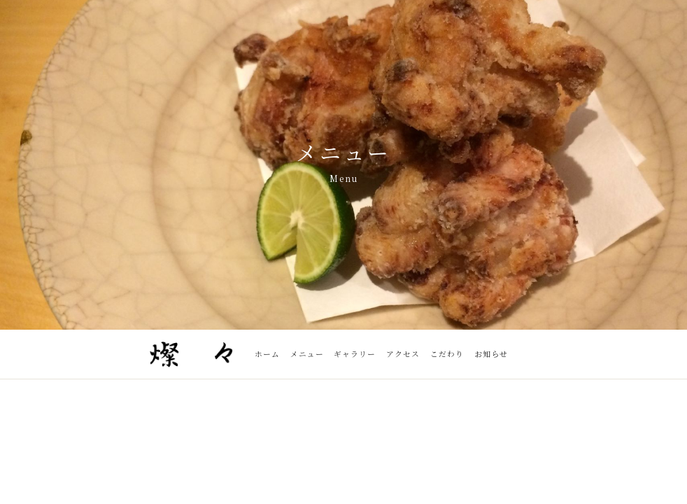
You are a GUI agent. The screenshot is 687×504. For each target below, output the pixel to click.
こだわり (447, 354)
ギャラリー (355, 354)
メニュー (307, 354)
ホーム (267, 354)
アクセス (403, 354)
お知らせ (491, 354)
